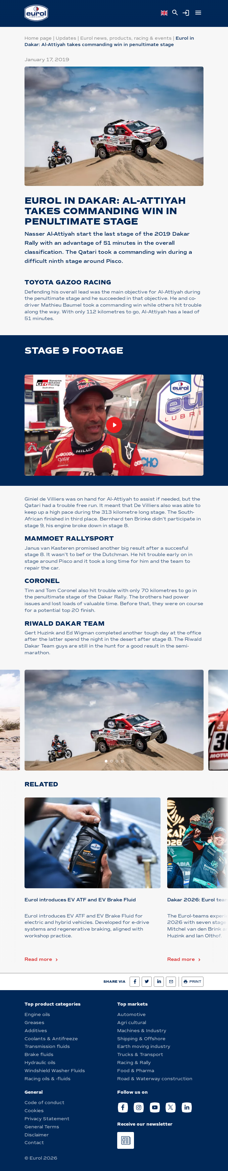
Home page (38, 38)
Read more (38, 959)
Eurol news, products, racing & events (126, 38)
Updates (66, 38)
